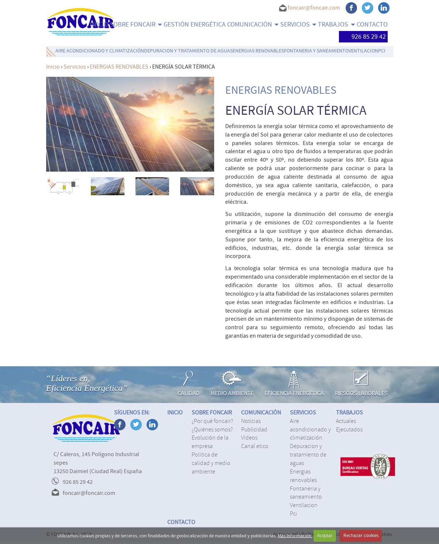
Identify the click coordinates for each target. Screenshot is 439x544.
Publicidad (254, 429)
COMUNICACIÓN (253, 24)
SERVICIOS (298, 24)
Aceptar (325, 535)
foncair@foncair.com (314, 7)
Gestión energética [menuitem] (195, 24)
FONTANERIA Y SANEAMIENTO (316, 51)
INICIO (99, 24)
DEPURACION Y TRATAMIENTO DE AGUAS (188, 51)
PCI (381, 51)
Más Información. (295, 535)
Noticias (251, 421)
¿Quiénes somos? (212, 429)
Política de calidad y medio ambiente (211, 463)
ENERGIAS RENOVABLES (258, 51)
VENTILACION (363, 51)
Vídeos (249, 437)
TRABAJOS (336, 24)
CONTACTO (372, 24)
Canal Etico (254, 446)
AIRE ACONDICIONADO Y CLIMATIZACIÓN (99, 51)
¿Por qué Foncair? (212, 421)
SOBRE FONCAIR (136, 24)
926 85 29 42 (363, 36)
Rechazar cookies (360, 535)
